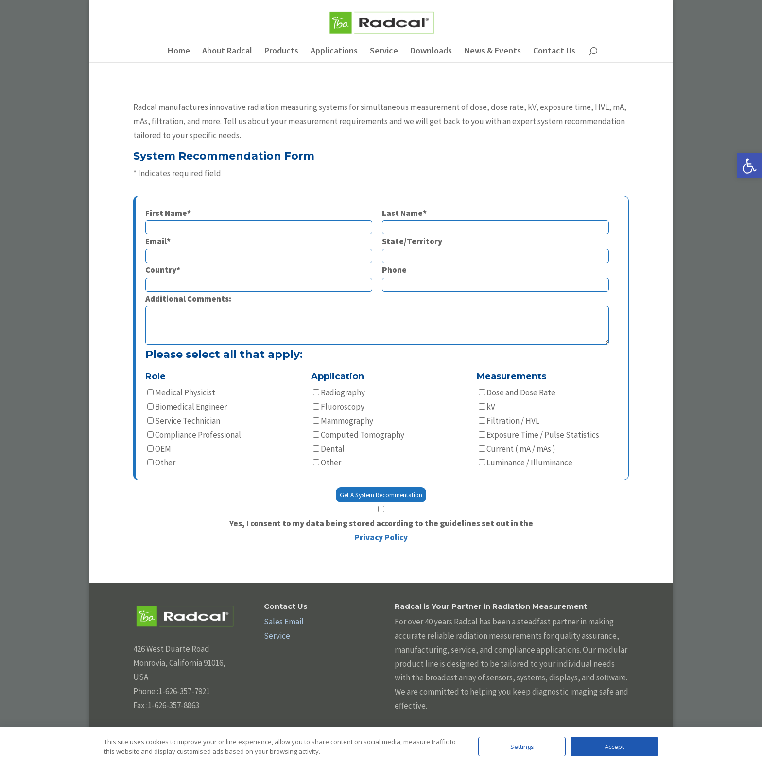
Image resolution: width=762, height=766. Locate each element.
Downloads (431, 51)
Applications (334, 51)
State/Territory (495, 248)
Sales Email (284, 621)
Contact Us (554, 51)
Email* (258, 248)
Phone (495, 277)
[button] (749, 165)
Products (281, 51)
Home (179, 51)
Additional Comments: (377, 320)
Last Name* (495, 220)
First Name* (258, 220)
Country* (258, 277)
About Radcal (227, 51)
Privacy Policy (381, 537)
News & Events (492, 51)
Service (384, 51)
